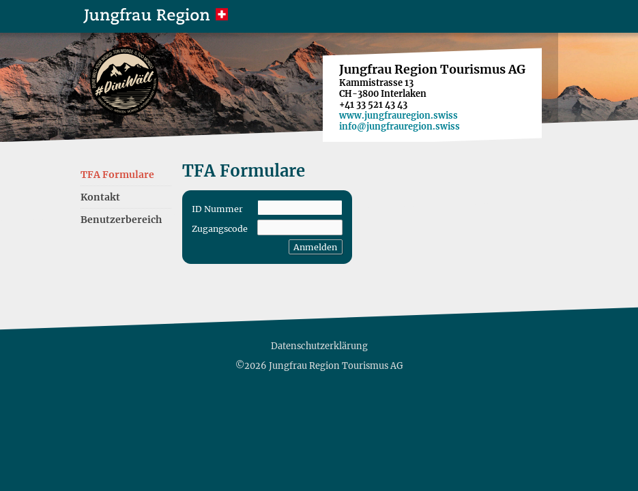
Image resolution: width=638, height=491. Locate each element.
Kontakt (100, 197)
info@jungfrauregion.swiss (399, 126)
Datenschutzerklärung (319, 345)
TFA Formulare (117, 174)
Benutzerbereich (121, 219)
